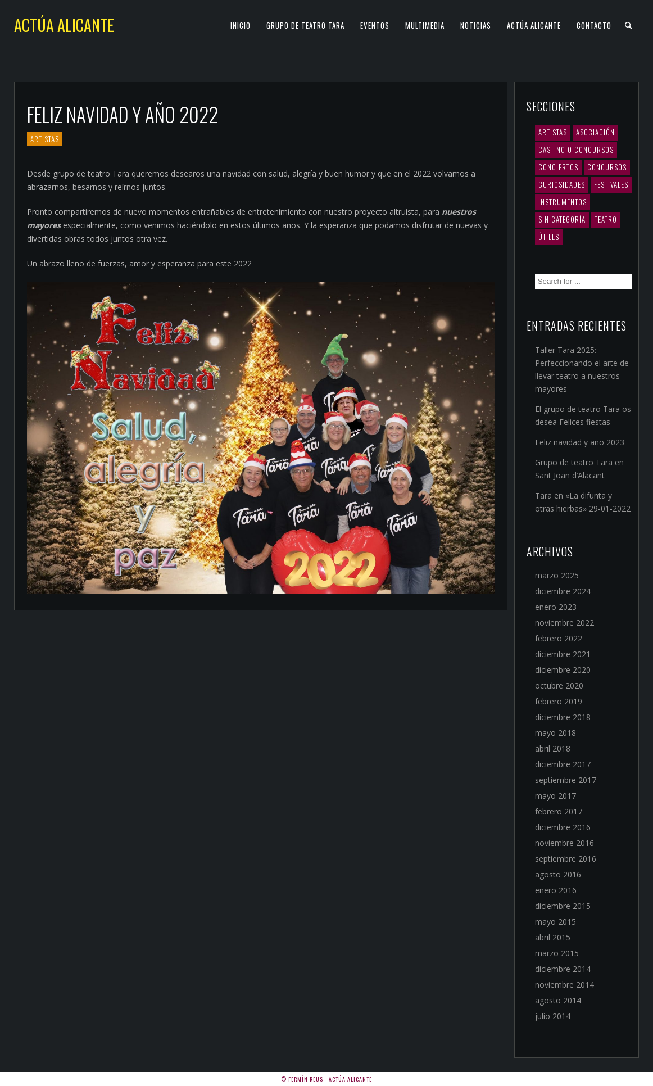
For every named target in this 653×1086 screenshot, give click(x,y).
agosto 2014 (558, 1000)
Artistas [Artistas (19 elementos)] (552, 132)
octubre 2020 (559, 685)
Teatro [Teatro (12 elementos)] (606, 219)
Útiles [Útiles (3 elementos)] (548, 236)
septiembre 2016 (565, 858)
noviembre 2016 (564, 843)
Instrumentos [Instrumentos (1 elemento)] (562, 201)
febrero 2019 (558, 701)
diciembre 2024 (563, 591)
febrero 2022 (558, 638)
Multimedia (425, 25)
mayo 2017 (555, 795)
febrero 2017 (558, 811)
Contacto (594, 25)
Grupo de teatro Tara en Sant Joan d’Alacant (579, 469)
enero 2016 (556, 890)
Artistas (44, 138)
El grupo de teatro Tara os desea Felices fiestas (583, 415)
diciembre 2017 (563, 764)
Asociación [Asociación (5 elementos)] (595, 132)
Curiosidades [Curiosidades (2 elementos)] (561, 184)
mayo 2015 (555, 921)
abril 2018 (552, 748)
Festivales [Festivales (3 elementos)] (611, 184)
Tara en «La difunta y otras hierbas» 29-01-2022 (583, 502)
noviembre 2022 (564, 622)
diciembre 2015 (563, 906)
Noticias (475, 25)
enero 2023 (556, 606)
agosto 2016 (558, 874)
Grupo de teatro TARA (305, 25)
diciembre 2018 (563, 717)
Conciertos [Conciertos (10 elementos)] (558, 167)
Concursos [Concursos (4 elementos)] (607, 167)
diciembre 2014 (563, 968)
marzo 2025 (557, 575)
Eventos (374, 25)
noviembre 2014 (564, 984)
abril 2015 (552, 937)
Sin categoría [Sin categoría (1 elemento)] (562, 219)
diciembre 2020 (563, 669)
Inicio (240, 25)
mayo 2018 (555, 732)
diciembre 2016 (563, 827)
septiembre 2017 (565, 780)
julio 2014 (552, 1016)
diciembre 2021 (563, 654)
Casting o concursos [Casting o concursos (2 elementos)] (576, 149)
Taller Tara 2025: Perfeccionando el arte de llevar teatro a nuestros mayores (582, 369)
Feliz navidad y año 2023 (579, 442)
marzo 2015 (557, 953)
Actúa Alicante (64, 25)
